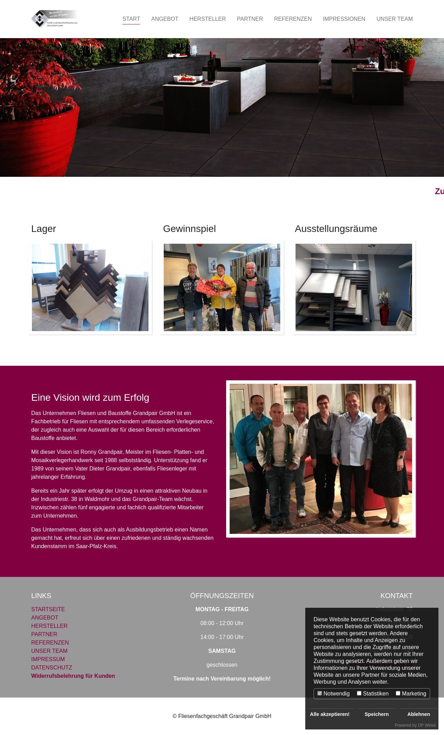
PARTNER (44, 634)
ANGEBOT (44, 618)
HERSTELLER (49, 626)
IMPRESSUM (48, 659)
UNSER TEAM (49, 651)
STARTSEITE (48, 609)
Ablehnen (419, 714)
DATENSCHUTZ (51, 668)
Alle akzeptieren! (330, 714)
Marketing (411, 694)
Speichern (377, 714)
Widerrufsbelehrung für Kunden (73, 676)
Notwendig (333, 694)
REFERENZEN (50, 643)
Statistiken (372, 694)
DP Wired (427, 725)
